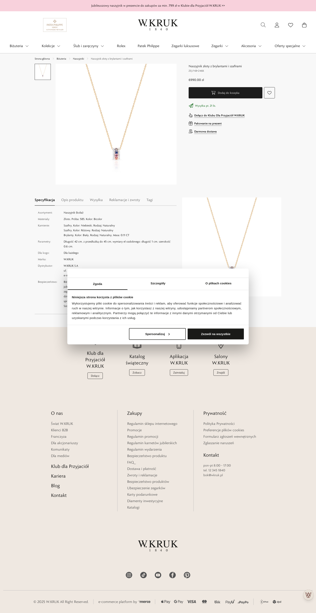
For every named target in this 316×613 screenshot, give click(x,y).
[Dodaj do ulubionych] (269, 92)
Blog (55, 485)
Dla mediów (60, 456)
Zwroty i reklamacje (142, 475)
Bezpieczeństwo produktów (148, 481)
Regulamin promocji (142, 436)
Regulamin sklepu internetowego (152, 423)
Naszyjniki (78, 58)
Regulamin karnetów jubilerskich (152, 443)
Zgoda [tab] (97, 284)
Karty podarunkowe (142, 494)
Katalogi (133, 507)
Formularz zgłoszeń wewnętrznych (229, 436)
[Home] (158, 25)
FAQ (130, 462)
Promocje (134, 430)
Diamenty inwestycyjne (145, 501)
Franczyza (59, 436)
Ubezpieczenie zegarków (146, 488)
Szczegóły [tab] (158, 283)
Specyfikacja (45, 199)
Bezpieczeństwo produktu (147, 456)
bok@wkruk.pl (213, 475)
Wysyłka (96, 200)
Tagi (150, 200)
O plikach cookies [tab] (218, 283)
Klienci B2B (59, 430)
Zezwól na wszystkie (215, 333)
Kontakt (59, 495)
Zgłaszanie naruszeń (218, 443)
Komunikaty (60, 449)
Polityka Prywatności (219, 423)
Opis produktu (72, 200)
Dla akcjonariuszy (64, 443)
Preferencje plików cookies (223, 430)
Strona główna (42, 58)
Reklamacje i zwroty (124, 200)
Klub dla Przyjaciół (70, 466)
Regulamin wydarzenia (144, 449)
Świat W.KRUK (62, 423)
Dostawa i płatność (141, 468)
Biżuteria (61, 58)
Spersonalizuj (157, 333)
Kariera (58, 476)
